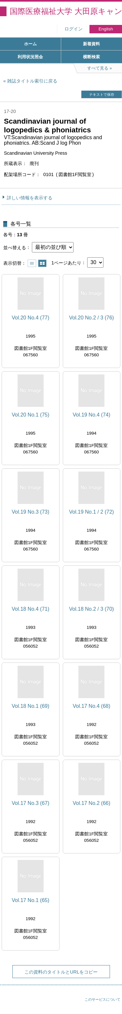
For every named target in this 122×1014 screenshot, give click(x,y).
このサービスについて (102, 999)
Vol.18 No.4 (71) (30, 609)
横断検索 (91, 56)
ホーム (30, 43)
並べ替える (14, 247)
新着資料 (91, 43)
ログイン (73, 29)
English (106, 29)
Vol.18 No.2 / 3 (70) (91, 609)
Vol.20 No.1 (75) (30, 415)
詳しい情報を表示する (29, 197)
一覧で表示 (32, 263)
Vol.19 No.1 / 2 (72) (91, 512)
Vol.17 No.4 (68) (91, 706)
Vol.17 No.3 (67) (30, 803)
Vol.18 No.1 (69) (30, 706)
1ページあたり (66, 262)
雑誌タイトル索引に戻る (32, 81)
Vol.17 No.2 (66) (91, 803)
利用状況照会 (30, 56)
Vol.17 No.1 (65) (30, 900)
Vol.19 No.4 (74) (91, 415)
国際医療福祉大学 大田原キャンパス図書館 (66, 11)
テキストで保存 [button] (101, 94)
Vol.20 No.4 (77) (30, 317)
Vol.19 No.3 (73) (30, 512)
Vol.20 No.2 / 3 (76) (91, 317)
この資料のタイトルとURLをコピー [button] (61, 972)
